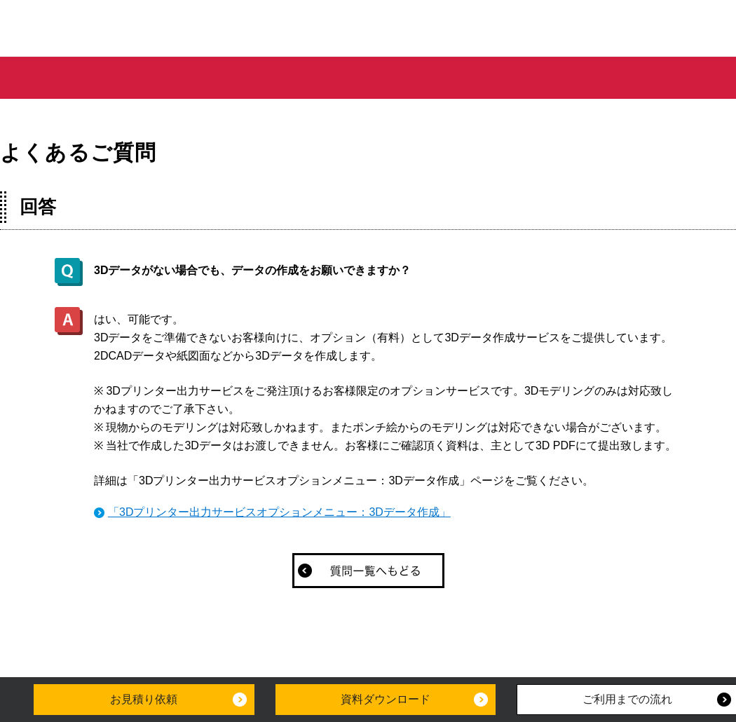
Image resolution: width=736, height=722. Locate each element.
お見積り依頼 (143, 699)
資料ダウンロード (385, 699)
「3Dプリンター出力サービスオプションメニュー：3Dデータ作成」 (279, 512)
